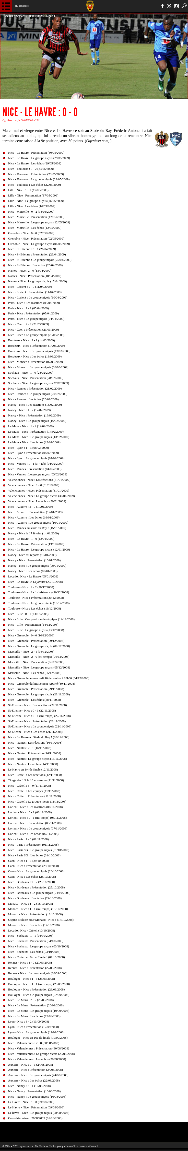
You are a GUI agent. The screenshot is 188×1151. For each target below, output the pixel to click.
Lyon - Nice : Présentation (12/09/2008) (33, 1027)
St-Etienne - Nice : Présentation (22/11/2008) (37, 721)
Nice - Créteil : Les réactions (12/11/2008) (35, 775)
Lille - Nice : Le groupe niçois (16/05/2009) (36, 201)
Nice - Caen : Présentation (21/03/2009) (33, 329)
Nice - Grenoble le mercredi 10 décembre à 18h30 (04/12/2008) (48, 678)
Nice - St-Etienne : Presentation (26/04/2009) (37, 254)
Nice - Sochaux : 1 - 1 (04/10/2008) (30, 935)
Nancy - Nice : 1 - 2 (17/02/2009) (29, 410)
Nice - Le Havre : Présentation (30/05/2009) (36, 152)
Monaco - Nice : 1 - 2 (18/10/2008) (30, 903)
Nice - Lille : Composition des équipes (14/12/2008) (41, 619)
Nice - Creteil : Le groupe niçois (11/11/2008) (37, 801)
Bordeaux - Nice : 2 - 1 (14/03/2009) (31, 340)
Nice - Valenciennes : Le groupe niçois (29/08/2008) (41, 1054)
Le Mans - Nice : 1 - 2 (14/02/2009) (31, 426)
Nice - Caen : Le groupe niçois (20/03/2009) (36, 335)
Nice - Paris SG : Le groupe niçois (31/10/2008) (38, 850)
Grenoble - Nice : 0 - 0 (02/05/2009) (31, 233)
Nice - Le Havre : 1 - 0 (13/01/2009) (31, 539)
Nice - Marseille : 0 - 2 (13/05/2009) (31, 211)
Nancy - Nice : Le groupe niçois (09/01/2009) (37, 565)
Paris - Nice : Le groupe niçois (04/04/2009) (36, 319)
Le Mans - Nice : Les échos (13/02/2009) (34, 442)
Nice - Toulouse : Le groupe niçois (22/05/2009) (39, 179)
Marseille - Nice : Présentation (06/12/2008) (36, 662)
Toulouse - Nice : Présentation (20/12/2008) (36, 597)
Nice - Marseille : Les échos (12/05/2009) (34, 228)
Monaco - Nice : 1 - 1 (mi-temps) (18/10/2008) (38, 909)
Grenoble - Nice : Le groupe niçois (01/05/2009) (39, 244)
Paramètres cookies (76, 1146)
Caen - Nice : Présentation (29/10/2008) (33, 866)
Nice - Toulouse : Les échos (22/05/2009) (34, 184)
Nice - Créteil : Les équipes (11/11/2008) (34, 791)
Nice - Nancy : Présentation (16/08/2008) (34, 1091)
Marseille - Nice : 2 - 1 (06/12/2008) (31, 651)
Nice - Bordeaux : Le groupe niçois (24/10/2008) (39, 893)
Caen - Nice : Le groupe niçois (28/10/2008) (36, 871)
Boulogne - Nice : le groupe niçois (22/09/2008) (38, 995)
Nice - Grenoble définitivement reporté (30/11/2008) (41, 683)
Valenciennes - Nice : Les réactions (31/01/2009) (39, 480)
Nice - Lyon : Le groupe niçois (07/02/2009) (36, 458)
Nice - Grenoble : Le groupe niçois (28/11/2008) (39, 694)
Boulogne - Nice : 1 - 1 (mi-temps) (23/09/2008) (39, 984)
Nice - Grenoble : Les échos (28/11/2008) (34, 700)
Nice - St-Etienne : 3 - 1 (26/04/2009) (32, 249)
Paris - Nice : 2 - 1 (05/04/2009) (28, 308)
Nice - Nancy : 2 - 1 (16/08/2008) (29, 1086)
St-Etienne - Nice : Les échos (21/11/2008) (35, 732)
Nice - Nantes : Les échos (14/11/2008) (33, 764)
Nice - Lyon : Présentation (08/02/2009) (33, 453)
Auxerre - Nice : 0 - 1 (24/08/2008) (30, 1064)
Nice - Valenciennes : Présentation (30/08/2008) (38, 1048)
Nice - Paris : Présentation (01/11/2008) (33, 844)
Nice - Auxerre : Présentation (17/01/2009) (35, 512)
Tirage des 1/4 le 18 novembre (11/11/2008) (36, 780)
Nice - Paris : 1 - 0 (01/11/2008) (28, 839)
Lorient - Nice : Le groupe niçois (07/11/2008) (37, 828)
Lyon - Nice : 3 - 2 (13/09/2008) (28, 1021)
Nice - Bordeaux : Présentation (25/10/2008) (36, 887)
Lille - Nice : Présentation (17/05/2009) (33, 195)
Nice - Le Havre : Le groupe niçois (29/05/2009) (39, 158)
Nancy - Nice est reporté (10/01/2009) (32, 555)
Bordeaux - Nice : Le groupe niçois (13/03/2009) (39, 351)
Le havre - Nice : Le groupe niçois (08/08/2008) (38, 1113)
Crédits (43, 1146)
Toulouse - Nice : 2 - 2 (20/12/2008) (31, 587)
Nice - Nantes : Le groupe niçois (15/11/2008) (37, 758)
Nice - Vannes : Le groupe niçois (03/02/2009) (37, 474)
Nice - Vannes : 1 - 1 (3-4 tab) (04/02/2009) (35, 463)
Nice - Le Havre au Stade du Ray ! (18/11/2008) (38, 737)
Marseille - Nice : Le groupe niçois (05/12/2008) (39, 667)
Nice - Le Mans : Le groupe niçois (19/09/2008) (38, 1011)
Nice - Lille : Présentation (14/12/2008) (33, 624)
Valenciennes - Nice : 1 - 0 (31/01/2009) (33, 485)
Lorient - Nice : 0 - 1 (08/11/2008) (30, 812)
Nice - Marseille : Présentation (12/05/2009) (36, 217)
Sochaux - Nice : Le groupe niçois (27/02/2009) (38, 383)
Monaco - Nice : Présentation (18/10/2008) (35, 914)
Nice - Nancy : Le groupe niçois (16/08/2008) (37, 1096)
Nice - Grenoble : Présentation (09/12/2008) (36, 641)
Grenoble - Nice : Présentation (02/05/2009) (36, 238)
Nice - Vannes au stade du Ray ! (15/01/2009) (37, 528)
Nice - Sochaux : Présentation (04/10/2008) (35, 941)
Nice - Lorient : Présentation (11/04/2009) (35, 292)
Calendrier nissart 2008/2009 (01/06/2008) (35, 1118)
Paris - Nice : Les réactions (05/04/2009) (34, 303)
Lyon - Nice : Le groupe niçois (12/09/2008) (36, 1032)
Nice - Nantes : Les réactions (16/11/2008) (35, 742)
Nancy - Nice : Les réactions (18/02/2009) (35, 404)
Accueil (8, 16)
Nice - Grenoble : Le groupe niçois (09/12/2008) (39, 646)
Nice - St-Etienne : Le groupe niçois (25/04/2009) (39, 260)
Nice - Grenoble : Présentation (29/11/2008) (36, 689)
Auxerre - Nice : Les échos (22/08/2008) (34, 1080)
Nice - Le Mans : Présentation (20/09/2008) (36, 1005)
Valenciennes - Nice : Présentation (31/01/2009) (38, 490)
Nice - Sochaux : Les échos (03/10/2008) (34, 952)
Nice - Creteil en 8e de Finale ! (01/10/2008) (36, 957)
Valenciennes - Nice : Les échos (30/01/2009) (37, 501)
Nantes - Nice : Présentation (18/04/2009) (34, 276)
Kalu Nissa (149, 1129)
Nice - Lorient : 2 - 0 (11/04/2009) (30, 286)
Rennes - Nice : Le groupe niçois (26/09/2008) (37, 973)
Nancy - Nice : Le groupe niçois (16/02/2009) (37, 421)
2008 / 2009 (36, 16)
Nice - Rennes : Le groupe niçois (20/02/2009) (37, 394)
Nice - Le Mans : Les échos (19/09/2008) (34, 1016)
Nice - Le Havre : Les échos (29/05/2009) (34, 163)
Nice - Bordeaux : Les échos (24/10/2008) (35, 898)
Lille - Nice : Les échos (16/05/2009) (31, 206)
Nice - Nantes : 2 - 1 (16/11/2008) (29, 748)
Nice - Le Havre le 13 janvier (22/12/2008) (35, 582)
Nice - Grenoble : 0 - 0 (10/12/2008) (31, 635)
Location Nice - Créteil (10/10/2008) (31, 930)
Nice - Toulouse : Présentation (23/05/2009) (36, 174)
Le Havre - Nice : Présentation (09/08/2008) (36, 1107)
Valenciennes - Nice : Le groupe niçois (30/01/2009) (41, 496)
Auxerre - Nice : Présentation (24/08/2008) (35, 1069)
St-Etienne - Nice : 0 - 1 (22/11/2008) (32, 710)
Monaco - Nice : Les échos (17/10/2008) (34, 925)
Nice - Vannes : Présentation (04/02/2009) (34, 469)
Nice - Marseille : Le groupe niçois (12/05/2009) (39, 222)
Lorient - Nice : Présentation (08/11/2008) (35, 823)
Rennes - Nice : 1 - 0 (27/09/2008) (30, 962)
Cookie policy (56, 1146)
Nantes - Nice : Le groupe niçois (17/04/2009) (37, 281)
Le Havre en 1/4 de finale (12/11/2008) (33, 769)
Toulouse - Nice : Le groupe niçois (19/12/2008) (39, 603)
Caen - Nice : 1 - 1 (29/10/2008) (28, 861)
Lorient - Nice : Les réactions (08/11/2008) (35, 807)
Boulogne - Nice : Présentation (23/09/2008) (36, 989)
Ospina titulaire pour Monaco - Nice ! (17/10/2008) (41, 919)
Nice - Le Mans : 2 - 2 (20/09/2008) (31, 1000)
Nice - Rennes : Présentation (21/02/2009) (35, 388)
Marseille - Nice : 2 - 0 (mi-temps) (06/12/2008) (39, 656)
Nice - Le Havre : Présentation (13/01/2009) (36, 544)
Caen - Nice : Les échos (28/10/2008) (32, 876)
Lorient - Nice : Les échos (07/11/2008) (33, 834)
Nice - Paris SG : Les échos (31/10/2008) (34, 855)
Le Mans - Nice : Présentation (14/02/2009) (36, 431)
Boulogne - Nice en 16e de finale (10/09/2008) (38, 1037)
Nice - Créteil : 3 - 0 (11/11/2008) (29, 785)
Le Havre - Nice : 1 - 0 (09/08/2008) (31, 1102)
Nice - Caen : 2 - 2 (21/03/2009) (28, 324)
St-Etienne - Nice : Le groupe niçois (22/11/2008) (39, 726)
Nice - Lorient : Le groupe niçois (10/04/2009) (37, 297)
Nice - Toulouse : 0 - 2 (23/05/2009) (31, 169)
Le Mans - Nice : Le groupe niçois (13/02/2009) (38, 437)
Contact (93, 1146)
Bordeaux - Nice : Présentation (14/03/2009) (36, 345)
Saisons (20, 16)
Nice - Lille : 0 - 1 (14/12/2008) (28, 614)
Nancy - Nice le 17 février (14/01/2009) (33, 533)
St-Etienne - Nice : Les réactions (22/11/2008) (37, 705)
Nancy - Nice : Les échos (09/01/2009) (33, 571)
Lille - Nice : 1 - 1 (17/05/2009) (28, 190)
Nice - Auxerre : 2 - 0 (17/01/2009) (30, 506)
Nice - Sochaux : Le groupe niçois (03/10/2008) (38, 946)
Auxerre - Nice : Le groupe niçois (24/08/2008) (38, 1075)
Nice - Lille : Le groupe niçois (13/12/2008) (36, 630)
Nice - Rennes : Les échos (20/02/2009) (33, 399)
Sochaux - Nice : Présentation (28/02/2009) (35, 378)
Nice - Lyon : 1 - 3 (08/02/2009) (28, 447)
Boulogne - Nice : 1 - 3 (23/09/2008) (31, 978)
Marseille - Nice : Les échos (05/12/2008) (34, 673)
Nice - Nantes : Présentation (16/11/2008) (34, 753)
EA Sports (34, 1129)
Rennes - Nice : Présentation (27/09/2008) (35, 968)
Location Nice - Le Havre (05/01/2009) (33, 576)
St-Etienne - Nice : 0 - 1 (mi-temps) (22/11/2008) (39, 716)
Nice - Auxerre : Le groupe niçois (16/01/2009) (38, 522)
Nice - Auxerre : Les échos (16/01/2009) (33, 517)
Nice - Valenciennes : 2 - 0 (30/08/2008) (33, 1043)
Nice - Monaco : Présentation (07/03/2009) (35, 362)
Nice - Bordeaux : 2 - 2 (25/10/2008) (31, 882)
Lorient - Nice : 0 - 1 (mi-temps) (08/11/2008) (37, 817)
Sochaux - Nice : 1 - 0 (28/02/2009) (30, 372)
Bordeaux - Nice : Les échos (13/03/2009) (35, 356)
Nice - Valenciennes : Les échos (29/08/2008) (37, 1059)
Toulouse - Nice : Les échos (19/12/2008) (34, 608)
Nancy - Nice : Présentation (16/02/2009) (34, 415)
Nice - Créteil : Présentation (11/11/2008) (34, 796)
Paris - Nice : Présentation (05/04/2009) (33, 313)
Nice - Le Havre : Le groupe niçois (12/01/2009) (39, 549)
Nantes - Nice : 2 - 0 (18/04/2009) (29, 270)
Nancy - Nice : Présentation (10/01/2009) (34, 560)
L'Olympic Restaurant (84, 1129)
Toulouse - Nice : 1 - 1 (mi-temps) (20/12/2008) (38, 592)
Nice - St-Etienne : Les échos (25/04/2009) (35, 265)
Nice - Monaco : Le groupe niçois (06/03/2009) (38, 367)
